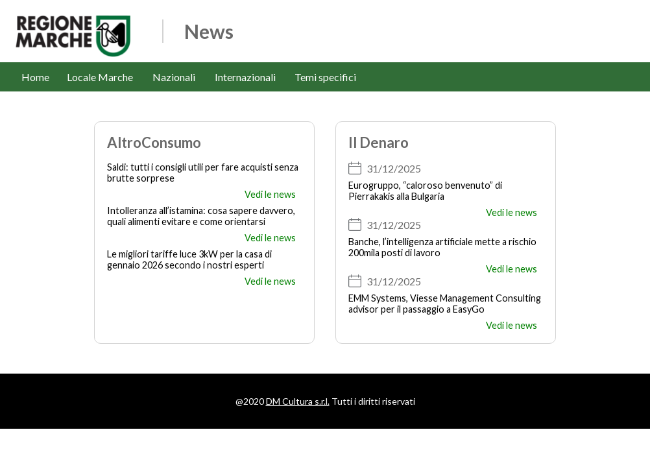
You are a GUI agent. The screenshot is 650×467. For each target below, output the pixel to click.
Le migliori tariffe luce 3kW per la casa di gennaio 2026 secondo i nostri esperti (189, 259)
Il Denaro (378, 142)
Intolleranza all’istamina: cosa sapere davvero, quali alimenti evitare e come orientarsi (201, 216)
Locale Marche (100, 77)
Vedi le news (270, 194)
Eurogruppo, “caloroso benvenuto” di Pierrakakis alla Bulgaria (425, 191)
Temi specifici (325, 77)
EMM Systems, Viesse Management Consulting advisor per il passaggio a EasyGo (444, 304)
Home (35, 77)
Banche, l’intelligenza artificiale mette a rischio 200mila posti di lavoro (442, 247)
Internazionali (245, 77)
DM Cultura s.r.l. (298, 401)
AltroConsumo (154, 142)
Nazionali (173, 77)
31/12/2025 (394, 168)
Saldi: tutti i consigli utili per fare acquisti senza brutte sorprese (202, 173)
